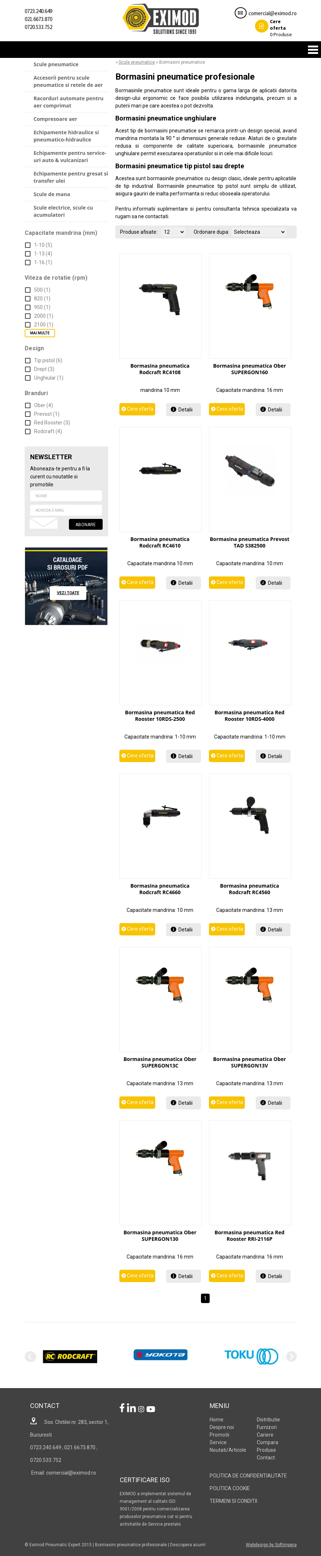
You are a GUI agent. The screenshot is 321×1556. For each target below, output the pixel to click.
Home (216, 1419)
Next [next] (291, 1356)
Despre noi (222, 1427)
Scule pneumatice (56, 64)
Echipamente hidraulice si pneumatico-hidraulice (66, 136)
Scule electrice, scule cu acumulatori (63, 211)
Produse (273, 28)
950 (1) (42, 307)
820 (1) (42, 298)
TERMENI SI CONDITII (233, 1501)
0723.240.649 (38, 11)
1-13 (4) (43, 254)
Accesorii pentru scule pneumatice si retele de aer (68, 81)
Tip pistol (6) (48, 360)
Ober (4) (43, 405)
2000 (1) (43, 316)
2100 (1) (43, 324)
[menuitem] (66, 64)
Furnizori (267, 1427)
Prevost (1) (46, 414)
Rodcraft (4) (48, 431)
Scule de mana (52, 194)
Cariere (265, 1435)
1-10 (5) (43, 245)
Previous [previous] (30, 1356)
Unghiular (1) (48, 378)
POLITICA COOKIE (230, 1488)
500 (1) (42, 290)
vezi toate (68, 593)
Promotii (219, 1435)
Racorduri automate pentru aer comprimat (69, 102)
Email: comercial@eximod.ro (63, 1473)
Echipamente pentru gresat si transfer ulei (71, 177)
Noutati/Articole (228, 1450)
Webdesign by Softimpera (271, 1544)
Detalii (185, 410)
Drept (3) (44, 369)
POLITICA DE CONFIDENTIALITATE (248, 1476)
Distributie (268, 1419)
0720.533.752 (38, 27)
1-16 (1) (43, 262)
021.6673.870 (38, 19)
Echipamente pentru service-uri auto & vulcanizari (70, 156)
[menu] (66, 140)
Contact (266, 1457)
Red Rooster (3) (52, 423)
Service (218, 1442)
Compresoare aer (55, 118)
